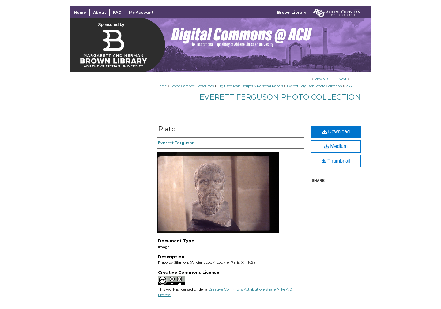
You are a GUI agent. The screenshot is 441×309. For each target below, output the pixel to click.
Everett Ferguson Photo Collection (314, 86)
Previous (321, 79)
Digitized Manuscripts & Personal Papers (250, 86)
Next (342, 79)
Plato (167, 129)
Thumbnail (336, 161)
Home (162, 86)
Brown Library (291, 12)
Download (336, 131)
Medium (336, 146)
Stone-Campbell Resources (192, 86)
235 (349, 86)
